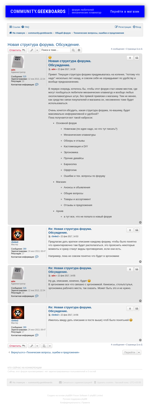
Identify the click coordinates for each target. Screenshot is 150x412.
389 (24, 249)
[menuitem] (25, 27)
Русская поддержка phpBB (75, 399)
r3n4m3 (14, 242)
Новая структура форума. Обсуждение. (44, 44)
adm (13, 70)
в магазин (125, 11)
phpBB (68, 395)
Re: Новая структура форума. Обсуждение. (70, 230)
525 (24, 77)
